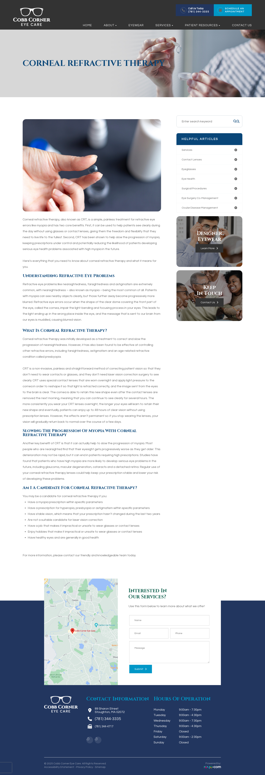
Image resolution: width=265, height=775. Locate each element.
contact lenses (193, 160)
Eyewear (136, 25)
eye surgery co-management (202, 199)
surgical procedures (196, 190)
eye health (189, 180)
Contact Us (242, 25)
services (188, 150)
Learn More (208, 250)
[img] (87, 738)
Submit (139, 669)
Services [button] (164, 25)
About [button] (110, 25)
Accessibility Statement (59, 767)
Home (87, 25)
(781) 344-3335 (198, 11)
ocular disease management (202, 209)
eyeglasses (190, 170)
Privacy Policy (84, 767)
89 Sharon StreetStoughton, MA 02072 (110, 710)
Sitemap (100, 767)
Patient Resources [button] (202, 25)
